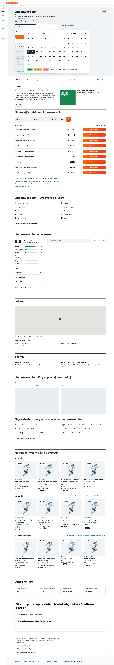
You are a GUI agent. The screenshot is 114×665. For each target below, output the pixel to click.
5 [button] (81, 43)
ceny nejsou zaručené (48, 640)
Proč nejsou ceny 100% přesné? (61, 652)
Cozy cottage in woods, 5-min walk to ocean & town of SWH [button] (94, 520)
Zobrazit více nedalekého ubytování (95, 458)
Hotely (25, 661)
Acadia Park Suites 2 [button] (67, 519)
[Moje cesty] (3, 33)
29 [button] (50, 60)
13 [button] (41, 52)
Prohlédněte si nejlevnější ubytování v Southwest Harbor (89, 496)
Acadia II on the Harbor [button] (22, 481)
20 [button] (41, 56)
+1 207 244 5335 (20, 18)
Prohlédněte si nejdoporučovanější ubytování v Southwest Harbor (86, 535)
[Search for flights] (3, 8)
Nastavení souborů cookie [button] (22, 186)
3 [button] (28, 47)
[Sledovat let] (3, 24)
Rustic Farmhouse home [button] (68, 557)
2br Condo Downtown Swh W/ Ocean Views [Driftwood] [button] (47, 520)
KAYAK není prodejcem (61, 646)
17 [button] (28, 56)
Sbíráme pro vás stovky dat (61, 649)
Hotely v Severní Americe (35, 661)
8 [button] (49, 47)
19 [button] (37, 56)
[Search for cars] (3, 15)
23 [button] (54, 56)
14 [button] (45, 52)
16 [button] (54, 52)
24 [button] (28, 60)
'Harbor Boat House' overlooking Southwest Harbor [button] (47, 482)
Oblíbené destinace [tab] (36, 614)
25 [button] (32, 60)
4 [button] (32, 47)
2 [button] (54, 43)
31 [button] (28, 64)
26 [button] (37, 60)
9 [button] (54, 47)
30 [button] (54, 60)
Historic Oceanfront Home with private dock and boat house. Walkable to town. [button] (70, 481)
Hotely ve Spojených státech (50, 661)
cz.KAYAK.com (18, 661)
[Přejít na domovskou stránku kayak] (12, 3)
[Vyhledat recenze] (70, 240)
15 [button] (49, 52)
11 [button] (32, 52)
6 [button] (41, 47)
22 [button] (50, 56)
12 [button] (37, 52)
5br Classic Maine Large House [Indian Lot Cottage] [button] (93, 557)
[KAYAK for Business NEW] (3, 28)
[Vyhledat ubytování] (3, 12)
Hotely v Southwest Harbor (26, 625)
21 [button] (45, 56)
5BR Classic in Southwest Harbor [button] (93, 479)
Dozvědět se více (53, 178)
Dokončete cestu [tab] (22, 614)
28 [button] (45, 60)
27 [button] (41, 60)
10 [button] (28, 52)
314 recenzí (30, 21)
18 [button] (32, 56)
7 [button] (45, 47)
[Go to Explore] (3, 20)
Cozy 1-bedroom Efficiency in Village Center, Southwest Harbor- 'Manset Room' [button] (25, 520)
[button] (3, 3)
